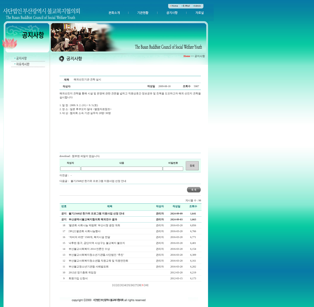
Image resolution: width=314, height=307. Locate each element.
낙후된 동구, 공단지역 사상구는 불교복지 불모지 (97, 243)
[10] (146, 285)
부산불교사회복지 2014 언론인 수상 (90, 248)
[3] (121, 285)
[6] (132, 285)
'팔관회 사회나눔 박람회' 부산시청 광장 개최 (95, 225)
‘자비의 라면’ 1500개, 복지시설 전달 (90, 237)
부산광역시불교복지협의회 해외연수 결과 (93, 219)
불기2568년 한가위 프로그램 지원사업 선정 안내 (98, 181)
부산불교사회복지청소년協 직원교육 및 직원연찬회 (99, 260)
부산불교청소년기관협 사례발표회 (89, 266)
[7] (136, 285)
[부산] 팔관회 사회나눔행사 (85, 231)
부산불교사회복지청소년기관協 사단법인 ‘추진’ (97, 254)
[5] (128, 285)
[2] (117, 285)
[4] (124, 285)
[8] (139, 285)
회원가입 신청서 (78, 278)
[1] (113, 285)
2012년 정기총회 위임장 (83, 272)
